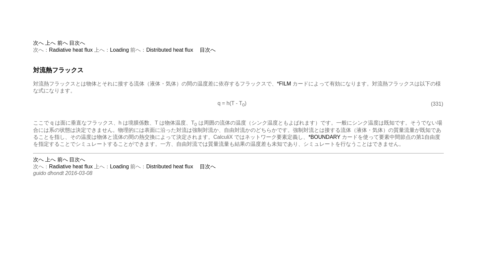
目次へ (77, 43)
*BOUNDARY (324, 137)
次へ (38, 43)
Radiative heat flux (71, 50)
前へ (62, 43)
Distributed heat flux (169, 50)
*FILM (284, 83)
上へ (50, 43)
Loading (119, 50)
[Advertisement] (238, 25)
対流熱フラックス (58, 70)
